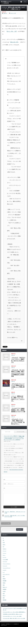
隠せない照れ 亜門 (12, 31)
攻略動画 (4, 589)
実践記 (4, 582)
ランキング (5, 565)
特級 (4, 593)
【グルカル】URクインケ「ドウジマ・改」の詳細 (12, 616)
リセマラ (4, 570)
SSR (4, 542)
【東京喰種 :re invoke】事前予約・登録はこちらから (12, 614)
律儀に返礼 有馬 (14, 42)
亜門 (4, 576)
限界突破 (4, 599)
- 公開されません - (8, 483)
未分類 (4, 591)
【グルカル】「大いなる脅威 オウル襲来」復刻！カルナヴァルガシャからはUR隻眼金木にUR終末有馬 (18, 373)
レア (4, 572)
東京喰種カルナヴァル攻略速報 (6, 2)
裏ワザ (4, 595)
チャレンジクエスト (6, 563)
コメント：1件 (13, 13)
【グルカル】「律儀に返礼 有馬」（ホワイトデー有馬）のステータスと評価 (14, 516)
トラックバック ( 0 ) (20, 431)
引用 (23, 436)
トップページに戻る (6, 523)
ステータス (5, 561)
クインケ (4, 557)
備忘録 (4, 578)
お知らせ (5, 13)
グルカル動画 (5, 559)
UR (3, 546)
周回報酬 (4, 580)
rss (21, 2)
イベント (4, 553)
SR (3, 540)
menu (25, 1)
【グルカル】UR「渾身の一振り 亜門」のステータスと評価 (14, 618)
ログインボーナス (6, 574)
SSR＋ (4, 544)
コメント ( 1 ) (7, 431)
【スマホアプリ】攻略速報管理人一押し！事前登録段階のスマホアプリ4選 (18, 410)
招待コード (5, 587)
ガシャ (4, 555)
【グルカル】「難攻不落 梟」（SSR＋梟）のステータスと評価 (14, 512)
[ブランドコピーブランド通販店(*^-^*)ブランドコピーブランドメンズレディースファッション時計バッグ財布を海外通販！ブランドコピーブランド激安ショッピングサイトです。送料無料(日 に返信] (20, 436)
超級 (4, 597)
